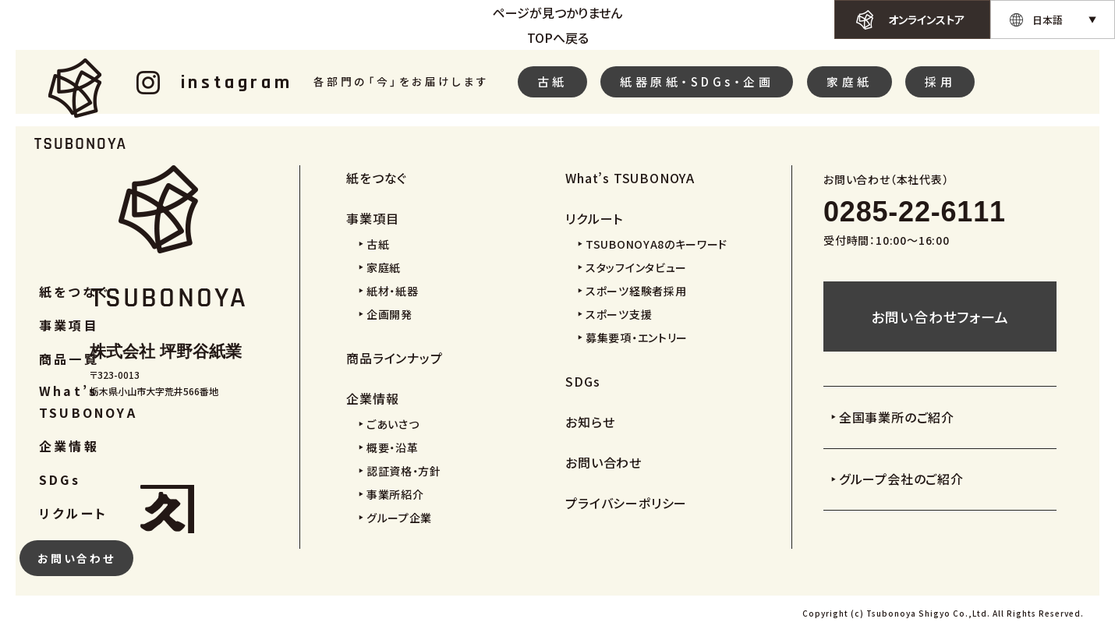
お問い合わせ (76, 558)
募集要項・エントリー (637, 337)
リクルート (73, 513)
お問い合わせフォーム (940, 316)
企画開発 (389, 314)
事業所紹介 (395, 494)
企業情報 (69, 446)
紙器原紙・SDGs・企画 (696, 81)
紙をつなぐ (74, 291)
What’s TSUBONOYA (88, 401)
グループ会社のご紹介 (901, 478)
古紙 (552, 81)
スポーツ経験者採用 (636, 291)
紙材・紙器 (392, 291)
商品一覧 (69, 358)
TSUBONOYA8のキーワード (656, 244)
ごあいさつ (392, 424)
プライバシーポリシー (626, 502)
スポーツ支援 (619, 314)
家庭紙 (850, 81)
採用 (940, 81)
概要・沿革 (392, 447)
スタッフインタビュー (636, 267)
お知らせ (589, 421)
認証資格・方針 (403, 471)
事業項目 (69, 325)
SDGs (59, 479)
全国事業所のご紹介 (896, 417)
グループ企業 (399, 517)
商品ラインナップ (394, 357)
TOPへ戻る (558, 37)
